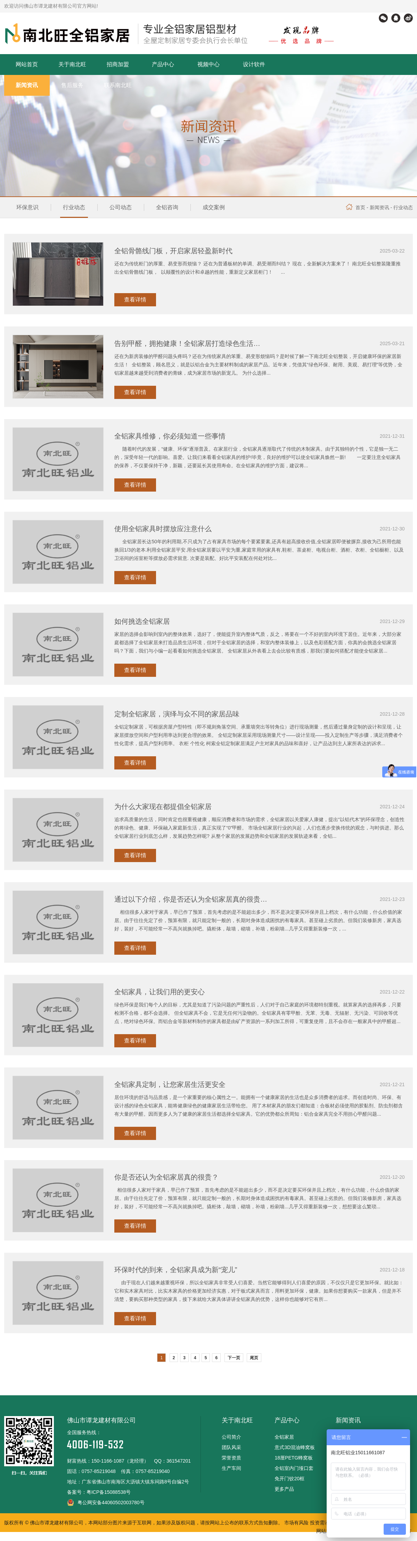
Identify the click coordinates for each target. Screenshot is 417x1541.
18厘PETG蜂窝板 (294, 1458)
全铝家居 (284, 1437)
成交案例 (214, 207)
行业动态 (74, 207)
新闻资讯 (379, 207)
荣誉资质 (231, 1458)
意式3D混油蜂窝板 (295, 1447)
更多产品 (284, 1489)
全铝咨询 (167, 207)
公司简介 (231, 1437)
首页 (355, 207)
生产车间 (231, 1468)
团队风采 (231, 1447)
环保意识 (27, 207)
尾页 (254, 1357)
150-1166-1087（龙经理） (120, 1461)
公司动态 (120, 207)
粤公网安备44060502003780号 (106, 1502)
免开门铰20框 (289, 1478)
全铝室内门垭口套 (294, 1468)
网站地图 (326, 1531)
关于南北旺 (237, 1420)
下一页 (234, 1357)
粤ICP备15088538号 (109, 1492)
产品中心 (287, 1420)
